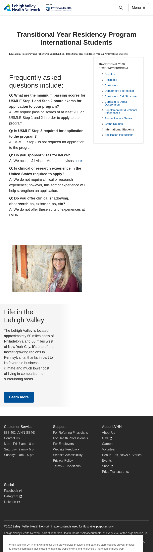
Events (107, 460)
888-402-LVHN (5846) (19, 432)
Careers (107, 443)
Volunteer (109, 449)
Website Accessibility (67, 455)
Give (107, 438)
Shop (107, 466)
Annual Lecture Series (118, 118)
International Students (119, 129)
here (78, 161)
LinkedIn (12, 502)
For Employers (63, 443)
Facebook (13, 490)
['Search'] (121, 7)
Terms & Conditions (67, 466)
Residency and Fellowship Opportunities (43, 54)
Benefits (110, 74)
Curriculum (111, 85)
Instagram (13, 496)
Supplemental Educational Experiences (121, 111)
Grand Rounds (114, 123)
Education (14, 54)
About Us (108, 432)
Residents (111, 79)
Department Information (119, 90)
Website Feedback (66, 449)
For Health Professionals (70, 438)
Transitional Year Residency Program (85, 54)
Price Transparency (115, 471)
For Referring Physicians (70, 432)
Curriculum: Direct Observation (116, 103)
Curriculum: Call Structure (120, 96)
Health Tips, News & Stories (121, 455)
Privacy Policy (63, 460)
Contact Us (12, 438)
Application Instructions (119, 134)
